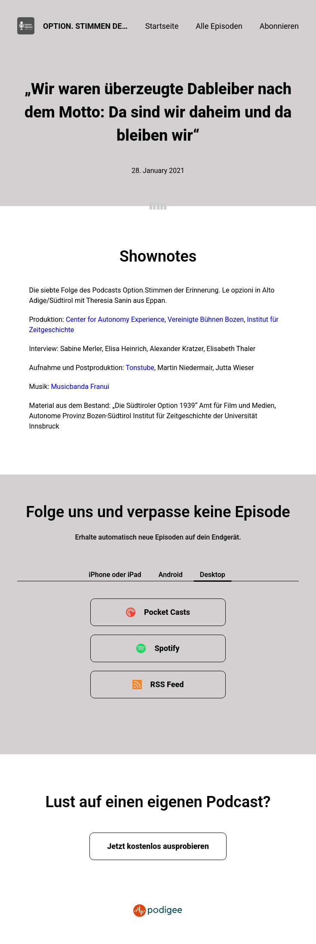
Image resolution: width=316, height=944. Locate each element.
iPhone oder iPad (115, 575)
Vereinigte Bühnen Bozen (206, 319)
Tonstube (140, 368)
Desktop (212, 575)
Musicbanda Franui (80, 387)
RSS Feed (167, 684)
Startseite (161, 26)
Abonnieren (279, 26)
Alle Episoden (219, 26)
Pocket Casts (167, 612)
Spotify (166, 648)
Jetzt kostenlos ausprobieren (158, 846)
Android (171, 575)
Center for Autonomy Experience (115, 319)
